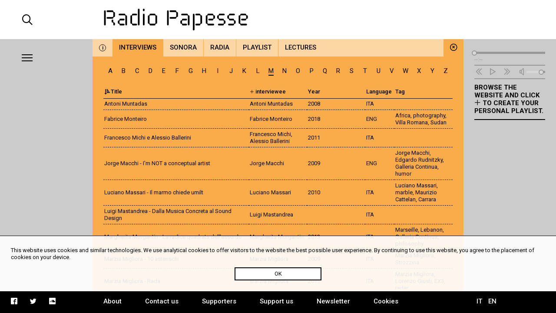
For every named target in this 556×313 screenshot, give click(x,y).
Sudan (438, 122)
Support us (276, 301)
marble (404, 192)
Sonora (183, 47)
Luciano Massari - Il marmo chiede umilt (153, 192)
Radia (219, 47)
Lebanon (431, 229)
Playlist (257, 47)
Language (379, 91)
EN (492, 301)
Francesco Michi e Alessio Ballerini (147, 137)
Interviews (137, 47)
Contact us (162, 301)
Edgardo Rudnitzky (419, 159)
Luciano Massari (416, 185)
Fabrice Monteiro (125, 119)
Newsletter (333, 301)
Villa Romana (411, 122)
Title (113, 91)
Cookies (386, 301)
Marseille (406, 229)
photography (429, 115)
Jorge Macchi (412, 153)
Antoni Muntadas (125, 103)
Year (314, 91)
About (112, 301)
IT (479, 301)
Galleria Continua (416, 166)
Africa (402, 115)
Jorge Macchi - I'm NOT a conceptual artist (157, 163)
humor (403, 173)
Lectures (300, 47)
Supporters (219, 301)
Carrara (427, 199)
